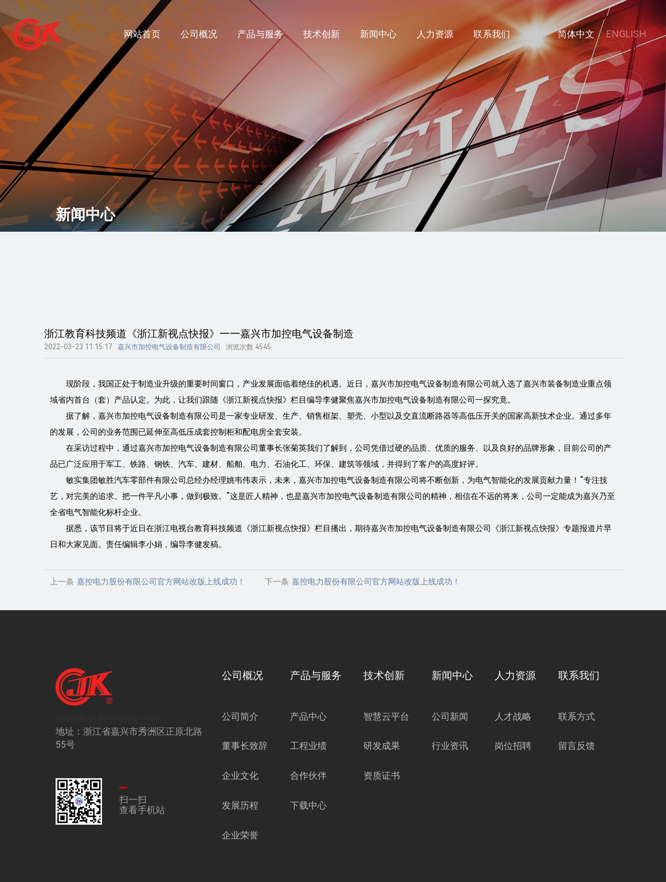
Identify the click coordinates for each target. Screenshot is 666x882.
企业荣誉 (240, 846)
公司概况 (199, 34)
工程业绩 (308, 757)
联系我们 (491, 34)
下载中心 (308, 816)
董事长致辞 (245, 757)
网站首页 (142, 34)
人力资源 (435, 34)
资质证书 (381, 787)
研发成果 (381, 757)
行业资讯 (450, 757)
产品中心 (308, 728)
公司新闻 (450, 728)
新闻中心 (378, 34)
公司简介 (240, 728)
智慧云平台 (386, 728)
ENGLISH (626, 34)
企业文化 (240, 787)
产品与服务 (260, 34)
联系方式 (576, 728)
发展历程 (240, 816)
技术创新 (321, 34)
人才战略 (513, 728)
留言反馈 (576, 757)
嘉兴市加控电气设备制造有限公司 (169, 358)
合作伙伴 (308, 787)
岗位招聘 (513, 757)
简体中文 (576, 34)
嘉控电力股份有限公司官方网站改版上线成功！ (161, 593)
